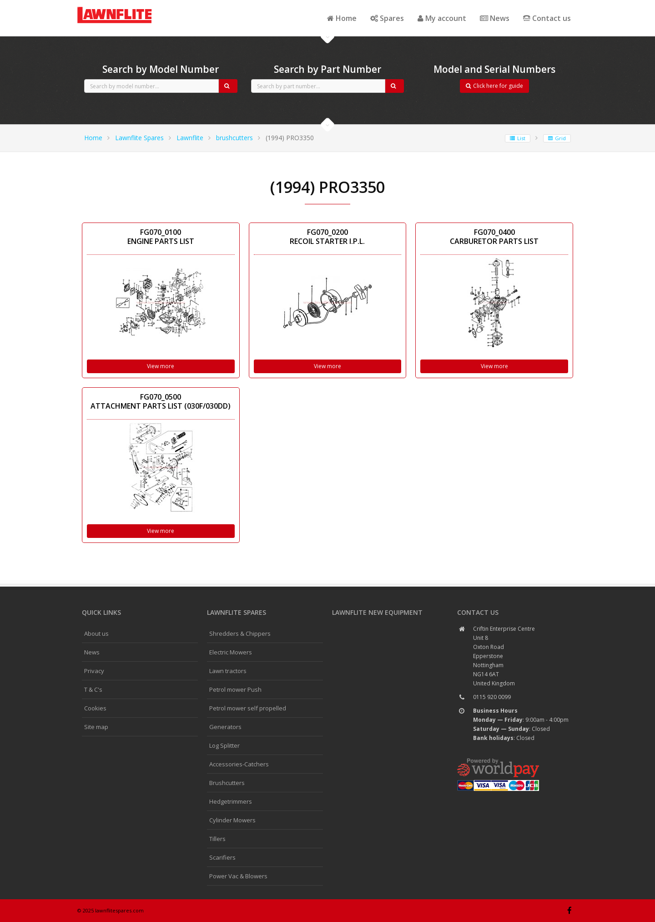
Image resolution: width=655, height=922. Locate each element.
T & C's (93, 689)
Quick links (101, 612)
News (494, 18)
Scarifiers (222, 857)
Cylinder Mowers (232, 820)
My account (442, 18)
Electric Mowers (230, 652)
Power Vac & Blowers (238, 876)
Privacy (94, 671)
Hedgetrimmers (230, 801)
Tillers (217, 839)
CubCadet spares (127, 7)
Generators (225, 727)
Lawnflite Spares (139, 137)
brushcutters (234, 137)
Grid (557, 138)
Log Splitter (224, 745)
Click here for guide (494, 86)
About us (96, 633)
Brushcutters (227, 783)
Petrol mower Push (235, 689)
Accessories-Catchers (239, 764)
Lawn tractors (228, 671)
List (517, 138)
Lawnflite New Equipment (377, 612)
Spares (387, 18)
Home (342, 18)
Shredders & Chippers (240, 633)
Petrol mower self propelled (247, 708)
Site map (96, 727)
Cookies (95, 708)
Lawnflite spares (236, 612)
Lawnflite (189, 137)
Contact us (547, 18)
